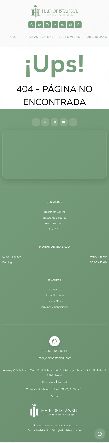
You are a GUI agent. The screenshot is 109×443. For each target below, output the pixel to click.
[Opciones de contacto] (99, 433)
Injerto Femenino (54, 223)
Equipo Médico (69, 37)
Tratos (11, 37)
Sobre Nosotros (54, 295)
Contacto (54, 290)
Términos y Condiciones (54, 307)
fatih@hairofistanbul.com (67, 431)
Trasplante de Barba (54, 218)
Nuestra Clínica (54, 301)
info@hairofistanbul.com (54, 358)
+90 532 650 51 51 (54, 351)
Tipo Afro (54, 229)
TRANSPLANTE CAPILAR (37, 37)
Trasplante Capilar (54, 212)
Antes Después (96, 37)
